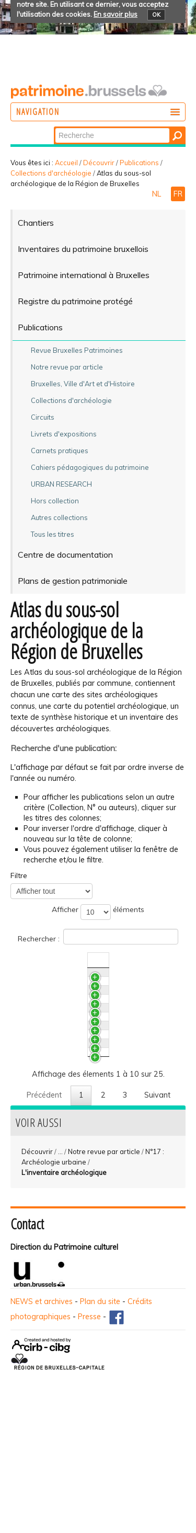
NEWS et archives (41, 1416)
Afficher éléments (98, 912)
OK (156, 14)
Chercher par (54, 127)
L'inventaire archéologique (64, 1287)
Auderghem (58, 1046)
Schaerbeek (58, 1142)
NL (157, 194)
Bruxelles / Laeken (68, 977)
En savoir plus (115, 14)
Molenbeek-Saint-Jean (76, 1123)
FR (178, 194)
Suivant (157, 1210)
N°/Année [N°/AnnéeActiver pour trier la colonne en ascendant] (164, 960)
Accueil (66, 162)
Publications (139, 162)
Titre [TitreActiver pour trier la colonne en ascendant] (46, 960)
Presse (89, 1431)
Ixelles (48, 1162)
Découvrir (98, 162)
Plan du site (100, 1416)
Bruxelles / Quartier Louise (83, 1084)
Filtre (18, 875)
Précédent (44, 1210)
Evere (47, 1104)
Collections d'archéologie (50, 173)
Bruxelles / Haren (67, 1026)
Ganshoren (56, 1065)
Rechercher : (98, 936)
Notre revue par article (104, 1266)
